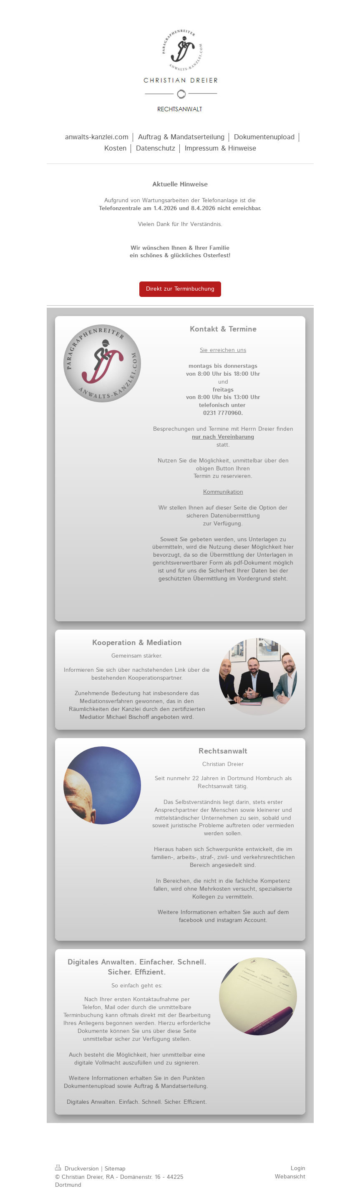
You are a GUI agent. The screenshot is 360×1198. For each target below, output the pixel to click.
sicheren (197, 516)
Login (298, 1168)
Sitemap (115, 1169)
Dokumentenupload (89, 1086)
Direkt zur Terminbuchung (180, 289)
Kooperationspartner (154, 678)
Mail (110, 1007)
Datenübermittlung (235, 516)
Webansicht (290, 1177)
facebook (191, 920)
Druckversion (78, 1169)
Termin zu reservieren (222, 476)
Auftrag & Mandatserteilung (170, 1086)
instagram (229, 920)
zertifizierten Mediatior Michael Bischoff (142, 713)
